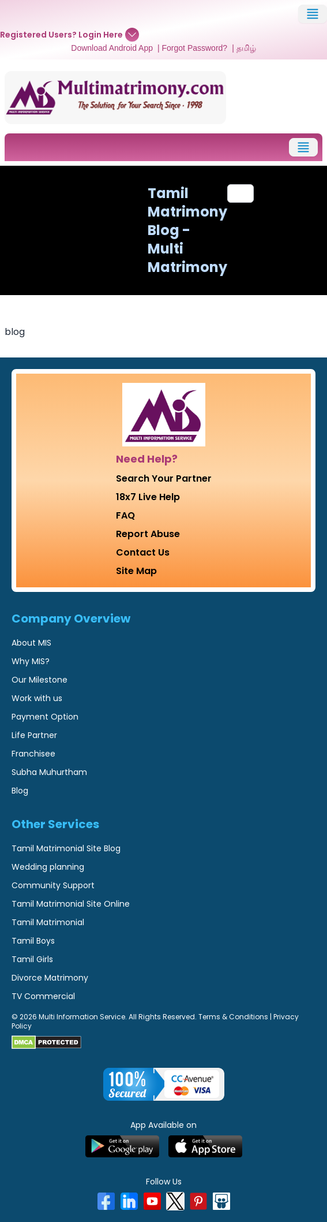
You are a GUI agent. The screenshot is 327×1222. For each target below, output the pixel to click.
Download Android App (112, 48)
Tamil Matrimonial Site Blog (66, 848)
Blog (20, 790)
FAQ (125, 515)
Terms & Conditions (233, 1017)
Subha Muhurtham (49, 772)
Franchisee (33, 753)
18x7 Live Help (148, 497)
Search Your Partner (164, 478)
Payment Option (45, 716)
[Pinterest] (198, 1201)
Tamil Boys (33, 941)
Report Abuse (148, 534)
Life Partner (34, 735)
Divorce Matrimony (50, 977)
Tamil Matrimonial (48, 922)
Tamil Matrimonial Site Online (71, 904)
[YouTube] (152, 1201)
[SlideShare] (221, 1201)
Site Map (136, 571)
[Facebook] (106, 1201)
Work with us (37, 698)
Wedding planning (48, 867)
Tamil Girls (32, 959)
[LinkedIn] (129, 1201)
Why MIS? (31, 661)
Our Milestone (39, 679)
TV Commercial (43, 996)
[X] (175, 1201)
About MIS (31, 643)
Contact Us (143, 552)
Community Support (53, 885)
